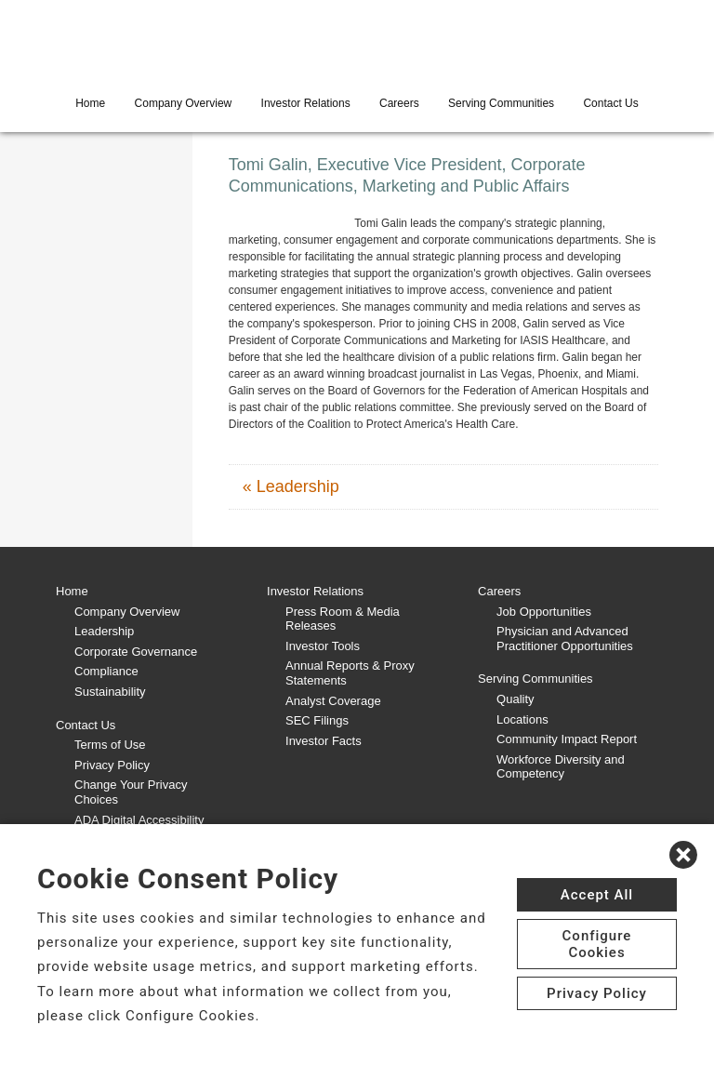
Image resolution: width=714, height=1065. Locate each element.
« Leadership (291, 486)
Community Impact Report (566, 739)
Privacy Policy (112, 765)
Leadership (104, 631)
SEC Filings (317, 720)
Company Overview (183, 103)
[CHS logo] (357, 42)
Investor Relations (305, 103)
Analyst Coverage (333, 701)
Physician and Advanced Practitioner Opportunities (564, 638)
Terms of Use (110, 745)
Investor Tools (322, 646)
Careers (399, 103)
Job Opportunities (543, 612)
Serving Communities (501, 103)
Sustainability (110, 692)
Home (90, 103)
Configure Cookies (597, 944)
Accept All (597, 894)
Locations (522, 719)
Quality (515, 699)
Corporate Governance (135, 652)
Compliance (106, 671)
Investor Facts (323, 741)
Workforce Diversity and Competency (560, 766)
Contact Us (610, 103)
